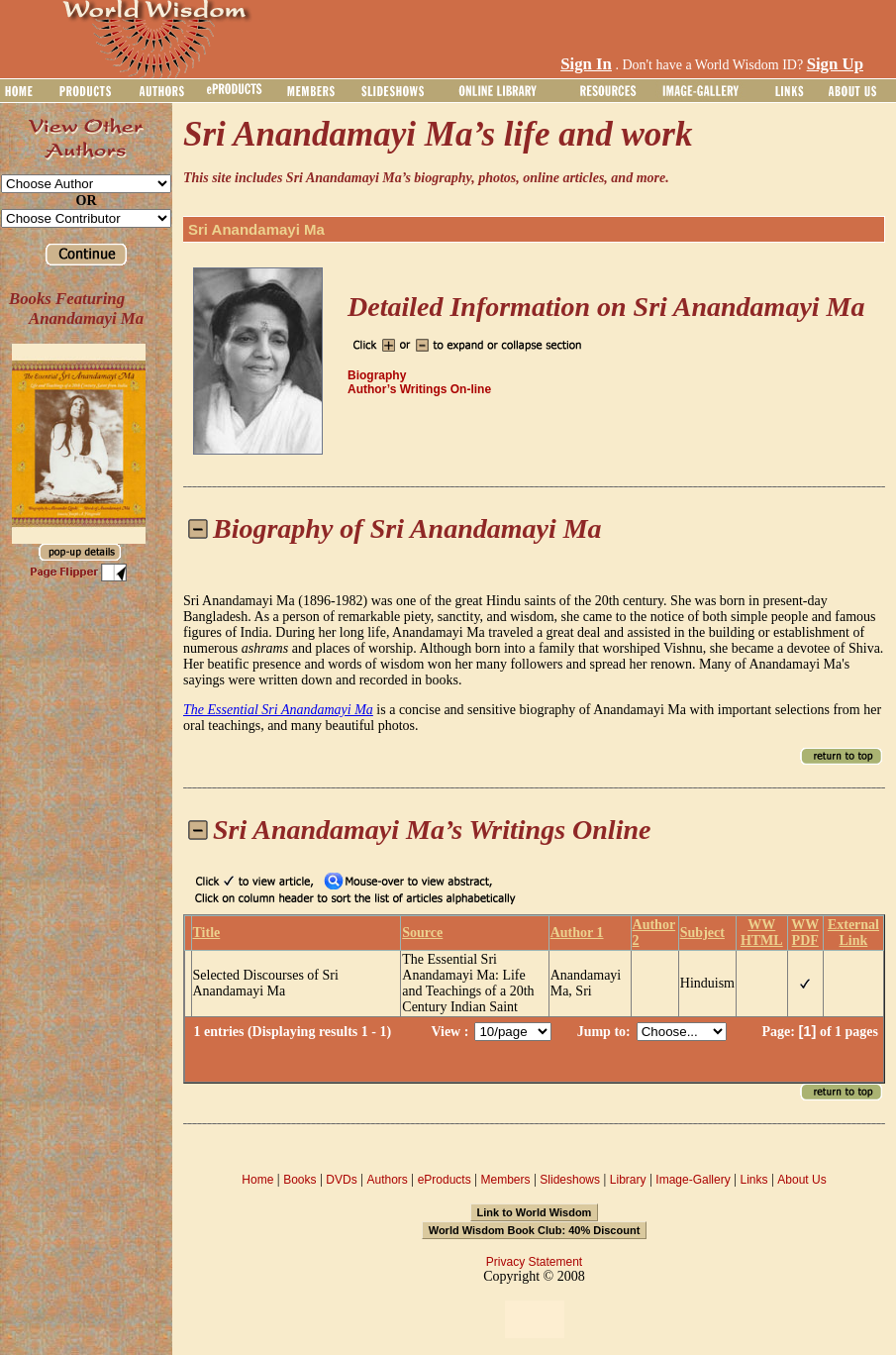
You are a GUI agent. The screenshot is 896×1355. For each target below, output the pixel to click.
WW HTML (762, 932)
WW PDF (805, 932)
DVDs (341, 1180)
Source (422, 932)
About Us (801, 1180)
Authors (386, 1180)
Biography (377, 375)
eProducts (444, 1180)
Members (505, 1180)
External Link (853, 932)
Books (299, 1180)
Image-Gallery (692, 1180)
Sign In (586, 63)
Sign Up (835, 63)
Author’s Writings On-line (419, 389)
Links (754, 1180)
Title (207, 932)
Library (628, 1180)
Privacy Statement (534, 1262)
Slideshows (570, 1180)
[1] (807, 1031)
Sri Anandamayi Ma (256, 229)
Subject (702, 932)
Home (257, 1180)
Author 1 (577, 932)
